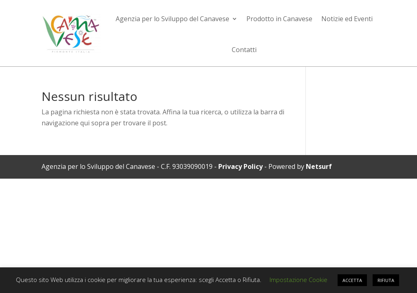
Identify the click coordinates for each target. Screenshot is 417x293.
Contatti (244, 49)
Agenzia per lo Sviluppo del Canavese (172, 18)
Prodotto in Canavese (279, 18)
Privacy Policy (240, 166)
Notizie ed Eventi (347, 18)
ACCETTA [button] (352, 280)
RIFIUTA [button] (385, 280)
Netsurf (319, 166)
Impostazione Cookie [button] (298, 280)
